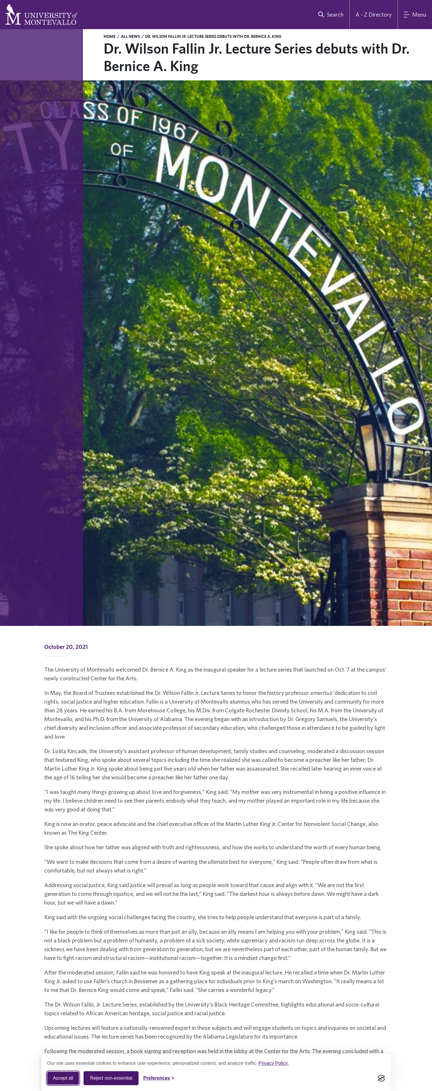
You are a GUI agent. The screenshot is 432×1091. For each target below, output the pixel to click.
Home (109, 36)
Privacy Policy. (273, 1063)
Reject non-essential (111, 1078)
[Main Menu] (415, 14)
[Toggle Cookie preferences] (158, 1078)
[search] (329, 14)
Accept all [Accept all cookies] (63, 1078)
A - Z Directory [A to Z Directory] (373, 14)
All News (130, 36)
